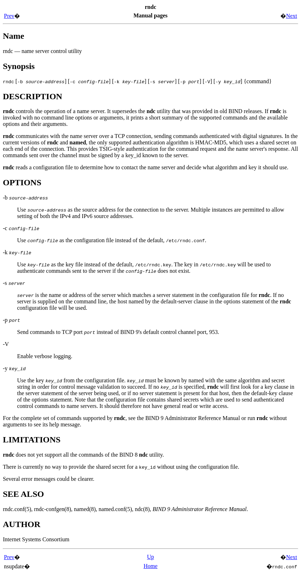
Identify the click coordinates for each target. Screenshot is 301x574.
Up (150, 557)
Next (291, 16)
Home (150, 566)
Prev (9, 16)
